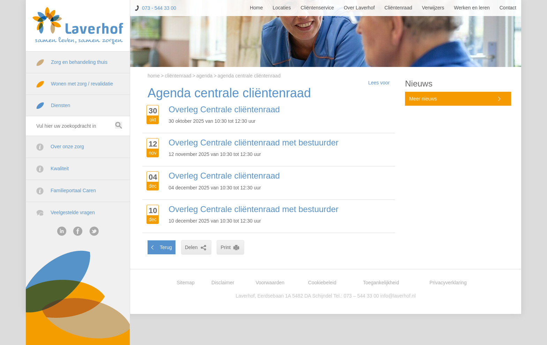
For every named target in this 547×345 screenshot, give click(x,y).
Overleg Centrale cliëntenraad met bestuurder (253, 142)
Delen (196, 247)
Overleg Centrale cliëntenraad (224, 109)
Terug (166, 247)
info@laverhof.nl (397, 296)
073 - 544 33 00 (159, 8)
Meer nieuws (423, 99)
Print (230, 247)
